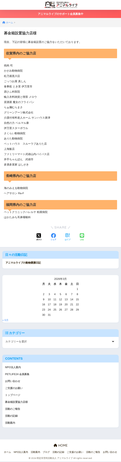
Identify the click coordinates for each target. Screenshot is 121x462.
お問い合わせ (13, 381)
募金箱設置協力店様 (17, 402)
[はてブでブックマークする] (67, 237)
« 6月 (5, 319)
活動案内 (10, 423)
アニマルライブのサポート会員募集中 (60, 13)
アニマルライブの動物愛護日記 (24, 262)
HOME (61, 446)
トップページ (13, 395)
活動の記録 (11, 416)
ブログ (46, 452)
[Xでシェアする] (39, 237)
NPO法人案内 (13, 366)
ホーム (7, 452)
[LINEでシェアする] (82, 237)
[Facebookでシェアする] (53, 237)
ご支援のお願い (14, 387)
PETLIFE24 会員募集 (17, 373)
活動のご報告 (13, 409)
